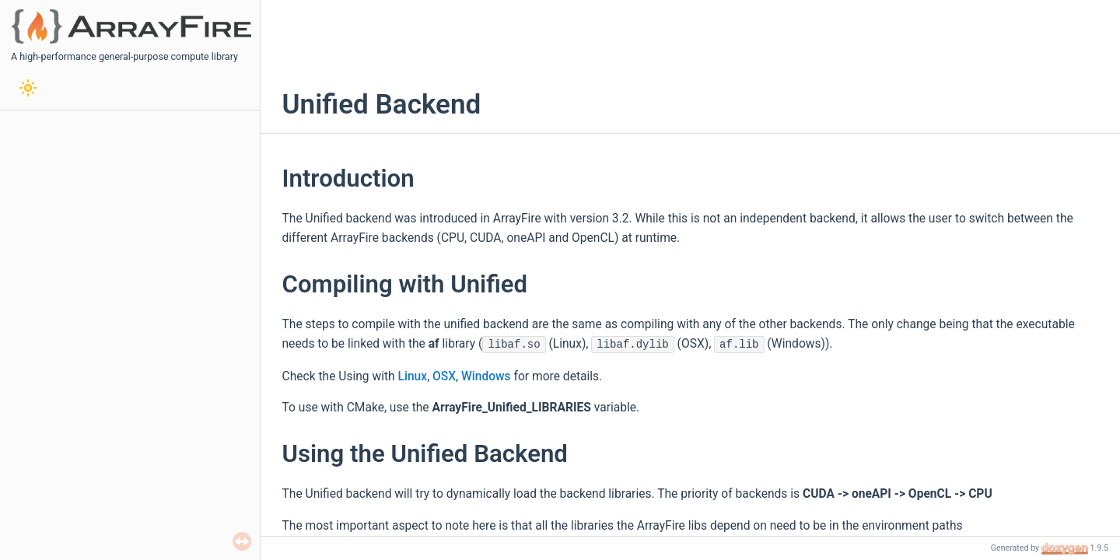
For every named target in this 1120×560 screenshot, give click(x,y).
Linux (413, 376)
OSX (444, 376)
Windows (486, 376)
